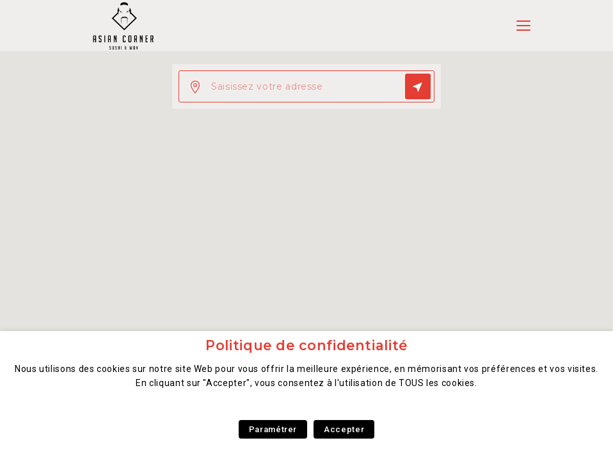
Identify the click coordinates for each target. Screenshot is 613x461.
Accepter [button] (344, 429)
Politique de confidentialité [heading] (306, 345)
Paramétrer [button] (273, 429)
